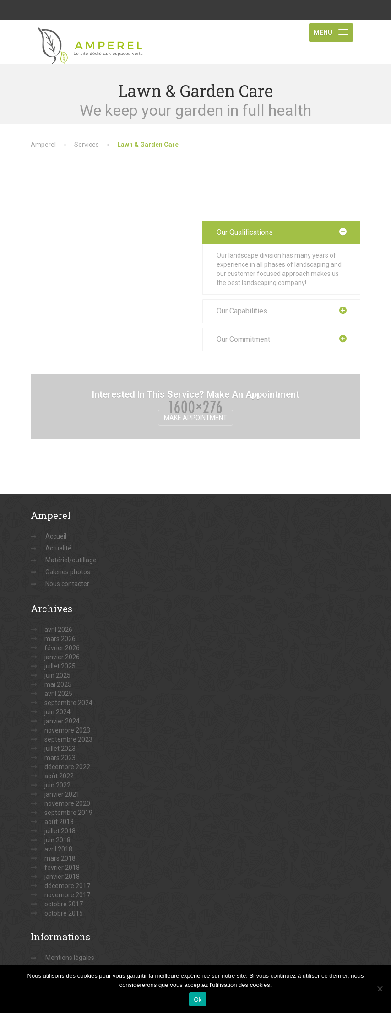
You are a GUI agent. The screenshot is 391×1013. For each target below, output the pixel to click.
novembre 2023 (67, 730)
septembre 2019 (68, 812)
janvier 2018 (62, 876)
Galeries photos (67, 572)
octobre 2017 (63, 904)
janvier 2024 (62, 721)
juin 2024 (57, 712)
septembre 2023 (68, 739)
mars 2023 (60, 757)
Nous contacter (67, 583)
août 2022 (59, 776)
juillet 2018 (60, 831)
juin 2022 (57, 785)
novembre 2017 (67, 895)
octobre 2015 (63, 913)
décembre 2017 (67, 885)
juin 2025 (57, 675)
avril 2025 (58, 693)
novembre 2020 (67, 803)
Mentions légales (69, 957)
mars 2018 (60, 858)
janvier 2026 (62, 657)
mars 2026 (60, 638)
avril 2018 (58, 849)
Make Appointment (195, 417)
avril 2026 (58, 629)
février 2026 (62, 648)
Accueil (55, 536)
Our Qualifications (245, 232)
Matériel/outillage (71, 560)
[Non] (379, 988)
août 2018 (59, 821)
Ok (197, 999)
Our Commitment (243, 339)
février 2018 (62, 867)
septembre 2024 (68, 702)
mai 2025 (57, 684)
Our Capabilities (242, 311)
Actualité (58, 548)
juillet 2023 (60, 748)
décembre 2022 (67, 767)
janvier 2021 (62, 794)
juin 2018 (57, 840)
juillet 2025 (60, 666)
